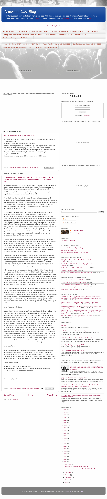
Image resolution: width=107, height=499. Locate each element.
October (67, 475)
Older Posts (52, 395)
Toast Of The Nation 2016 (69, 270)
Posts (65, 219)
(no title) (63, 325)
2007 (65, 454)
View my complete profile (77, 233)
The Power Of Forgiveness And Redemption (17, 38)
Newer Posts (8, 395)
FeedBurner (86, 115)
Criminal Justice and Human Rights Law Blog (74, 252)
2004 (65, 462)
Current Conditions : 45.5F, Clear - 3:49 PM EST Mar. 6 (21, 44)
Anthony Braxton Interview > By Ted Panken (74, 359)
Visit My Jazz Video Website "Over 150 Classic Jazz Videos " (23, 35)
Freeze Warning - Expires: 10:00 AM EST (56, 44)
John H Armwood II (78, 230)
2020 (65, 425)
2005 (65, 459)
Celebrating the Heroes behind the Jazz (73, 280)
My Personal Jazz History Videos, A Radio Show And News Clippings (26, 31)
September (68, 477)
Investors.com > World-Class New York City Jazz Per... (81, 469)
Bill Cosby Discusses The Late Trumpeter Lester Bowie (78, 338)
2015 (65, 438)
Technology (67, 18)
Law (90, 18)
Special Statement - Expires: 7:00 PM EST (87, 44)
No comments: (34, 167)
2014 (65, 441)
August (67, 480)
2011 (65, 449)
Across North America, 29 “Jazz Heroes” (73, 287)
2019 (65, 428)
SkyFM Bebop (51, 35)
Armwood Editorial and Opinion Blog (72, 248)
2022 (65, 420)
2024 (65, 415)
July (66, 482)
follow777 (69, 491)
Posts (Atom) (15, 399)
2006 (65, 456)
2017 (65, 433)
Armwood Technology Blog (69, 250)
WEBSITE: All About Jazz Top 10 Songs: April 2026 (76, 316)
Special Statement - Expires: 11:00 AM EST (17, 47)
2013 (65, 443)
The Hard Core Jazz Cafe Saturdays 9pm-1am (76, 331)
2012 (65, 446)
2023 (65, 417)
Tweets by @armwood (68, 240)
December (68, 464)
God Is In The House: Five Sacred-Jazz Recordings (76, 272)
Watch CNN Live (80, 35)
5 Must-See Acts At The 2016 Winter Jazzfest (74, 268)
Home (30, 395)
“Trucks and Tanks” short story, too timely (73, 282)
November (68, 472)
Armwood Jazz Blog (20, 12)
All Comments (67, 222)
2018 (65, 430)
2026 (65, 409)
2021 (65, 423)
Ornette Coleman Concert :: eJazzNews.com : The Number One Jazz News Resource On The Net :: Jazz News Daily (81, 385)
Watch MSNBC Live (65, 35)
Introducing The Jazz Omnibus (70, 289)
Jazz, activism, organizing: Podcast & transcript (75, 284)
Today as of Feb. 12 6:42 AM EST (46, 47)
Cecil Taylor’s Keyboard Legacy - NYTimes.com (75, 345)
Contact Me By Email (53, 26)
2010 (65, 451)
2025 (65, 412)
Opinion (37, 18)
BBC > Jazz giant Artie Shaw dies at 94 (19, 135)
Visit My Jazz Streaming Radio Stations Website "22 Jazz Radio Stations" (76, 31)
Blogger (82, 491)
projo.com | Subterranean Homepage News (74, 378)
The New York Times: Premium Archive (73, 350)
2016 (65, 435)
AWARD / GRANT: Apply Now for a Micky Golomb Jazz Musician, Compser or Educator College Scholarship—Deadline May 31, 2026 (81, 297)
